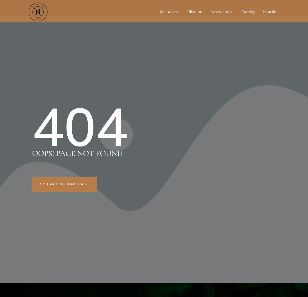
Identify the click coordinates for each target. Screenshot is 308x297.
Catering (247, 11)
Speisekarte (169, 11)
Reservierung (221, 11)
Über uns (195, 11)
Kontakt (270, 11)
